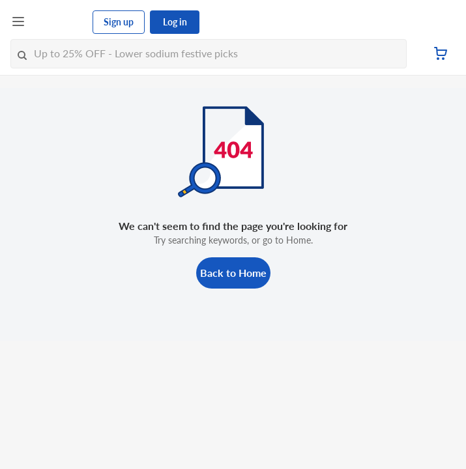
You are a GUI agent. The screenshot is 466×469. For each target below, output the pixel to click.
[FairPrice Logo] (59, 22)
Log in (175, 21)
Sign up (119, 21)
